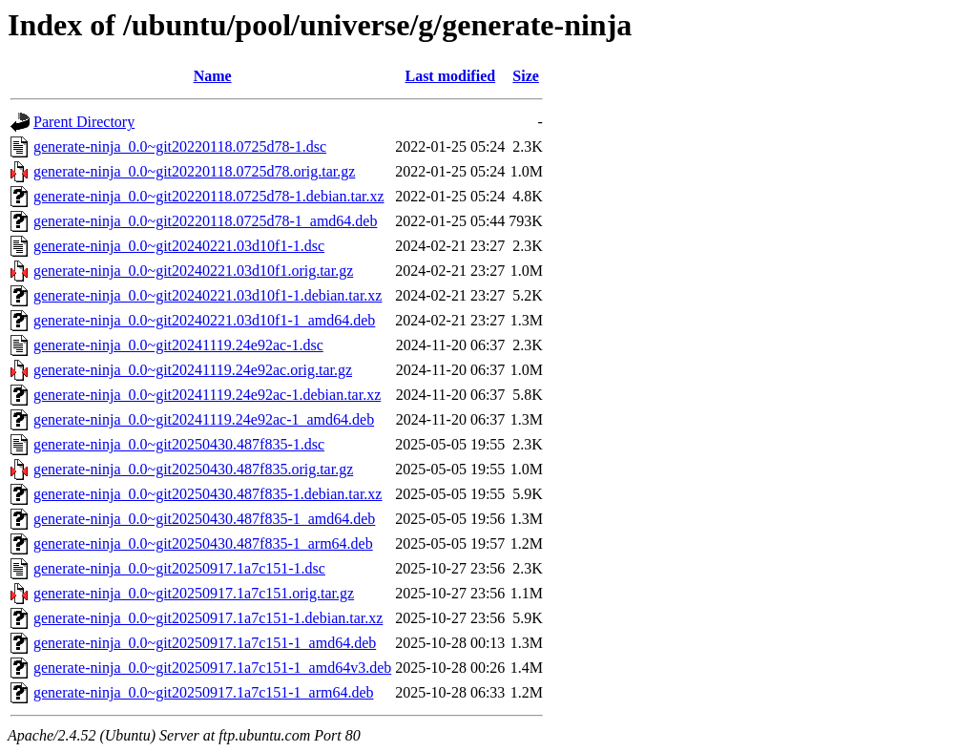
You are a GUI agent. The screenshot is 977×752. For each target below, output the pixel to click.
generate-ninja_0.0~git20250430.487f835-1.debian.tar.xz (207, 494)
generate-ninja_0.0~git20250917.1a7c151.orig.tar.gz (193, 593)
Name (213, 76)
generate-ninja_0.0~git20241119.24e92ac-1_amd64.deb (203, 419)
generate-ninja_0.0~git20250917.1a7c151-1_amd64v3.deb (212, 667)
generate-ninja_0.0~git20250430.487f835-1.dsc (178, 444)
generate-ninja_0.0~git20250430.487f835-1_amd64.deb (204, 519)
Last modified (450, 76)
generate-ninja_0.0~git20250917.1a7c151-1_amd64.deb (204, 643)
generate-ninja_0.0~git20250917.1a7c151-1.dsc (179, 568)
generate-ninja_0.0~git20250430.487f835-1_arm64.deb (203, 543)
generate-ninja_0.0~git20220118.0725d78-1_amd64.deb (205, 221)
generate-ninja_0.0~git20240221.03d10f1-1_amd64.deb (204, 320)
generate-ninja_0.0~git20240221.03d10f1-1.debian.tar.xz (207, 295)
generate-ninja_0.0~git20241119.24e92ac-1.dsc (178, 345)
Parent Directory (84, 122)
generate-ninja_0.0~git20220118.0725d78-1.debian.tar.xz (209, 196)
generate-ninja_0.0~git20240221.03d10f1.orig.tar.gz (193, 270)
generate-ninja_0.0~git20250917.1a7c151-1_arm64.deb (203, 692)
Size (525, 76)
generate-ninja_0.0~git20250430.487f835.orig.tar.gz (193, 469)
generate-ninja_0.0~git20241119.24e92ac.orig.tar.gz (192, 370)
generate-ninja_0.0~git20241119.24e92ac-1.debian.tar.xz (207, 394)
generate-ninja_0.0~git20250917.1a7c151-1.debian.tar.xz (208, 618)
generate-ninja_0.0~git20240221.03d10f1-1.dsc (178, 246)
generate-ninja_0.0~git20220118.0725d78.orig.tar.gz (194, 171)
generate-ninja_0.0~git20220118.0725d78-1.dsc (179, 146)
